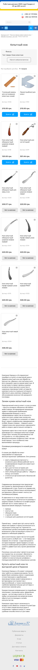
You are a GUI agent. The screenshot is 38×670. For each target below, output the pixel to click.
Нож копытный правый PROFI (25, 285)
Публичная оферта (19, 631)
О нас (19, 639)
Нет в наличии (10, 210)
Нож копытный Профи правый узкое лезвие (9, 286)
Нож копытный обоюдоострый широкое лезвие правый (8, 143)
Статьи (19, 643)
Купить (8, 114)
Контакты (19, 651)
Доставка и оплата (19, 647)
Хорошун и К (5, 35)
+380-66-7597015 (31, 17)
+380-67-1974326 (30, 14)
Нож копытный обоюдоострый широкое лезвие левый (26, 191)
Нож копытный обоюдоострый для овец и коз (9, 190)
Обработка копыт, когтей (9, 36)
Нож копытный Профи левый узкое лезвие (27, 238)
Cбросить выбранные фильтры (19, 60)
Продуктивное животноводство (20, 35)
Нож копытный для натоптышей (27, 141)
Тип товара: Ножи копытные (12, 55)
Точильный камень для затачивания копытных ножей (9, 94)
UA (2, 28)
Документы (19, 635)
